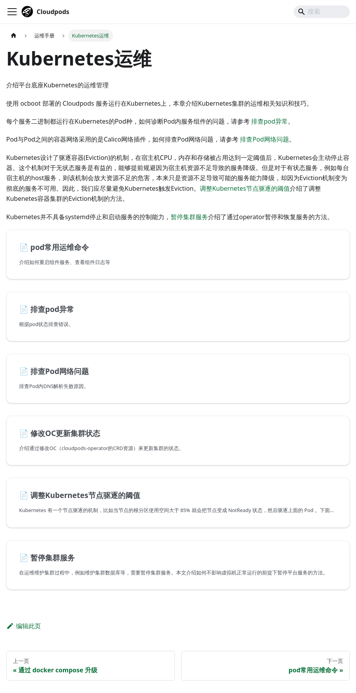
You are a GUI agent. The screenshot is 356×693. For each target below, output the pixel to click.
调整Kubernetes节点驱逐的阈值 (245, 188)
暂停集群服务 (189, 217)
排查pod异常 (269, 121)
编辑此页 (23, 626)
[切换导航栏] (12, 12)
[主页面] (13, 36)
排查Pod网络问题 (264, 139)
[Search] (322, 11)
